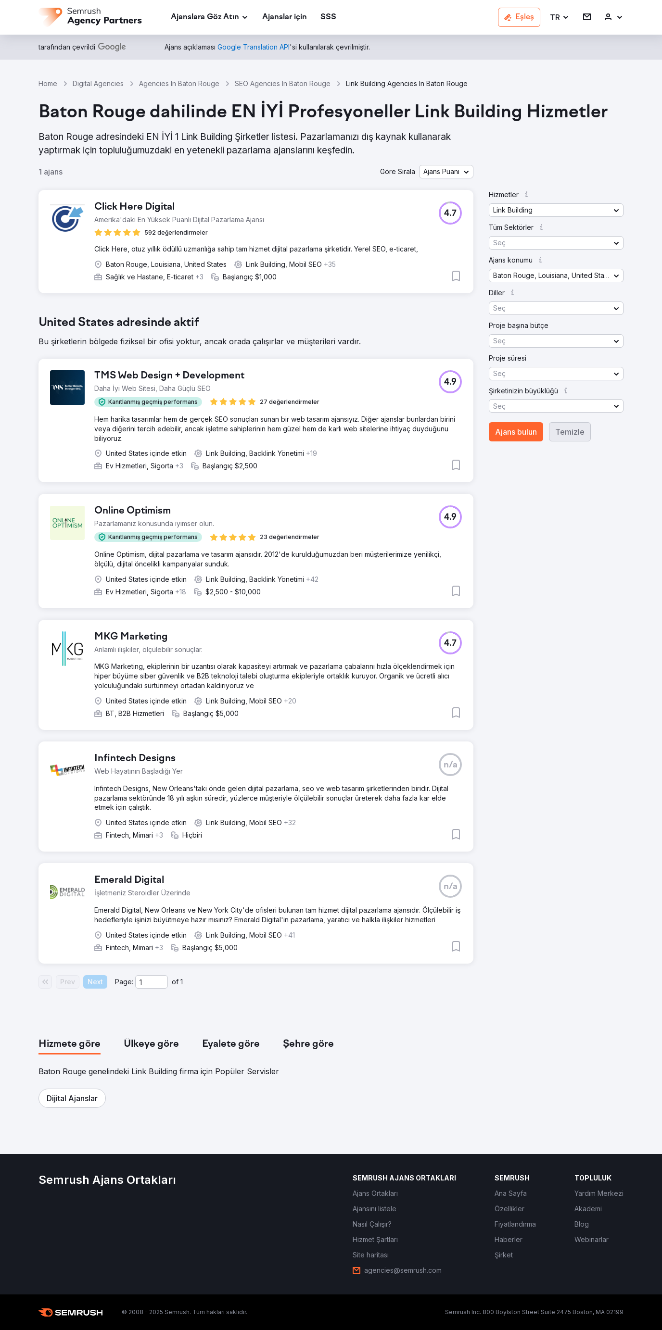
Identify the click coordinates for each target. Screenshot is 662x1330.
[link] (284, 18)
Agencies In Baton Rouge (179, 83)
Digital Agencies (98, 83)
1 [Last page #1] (181, 982)
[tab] (69, 1044)
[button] (560, 18)
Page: (124, 982)
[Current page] (151, 982)
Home (47, 83)
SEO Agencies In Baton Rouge (283, 83)
